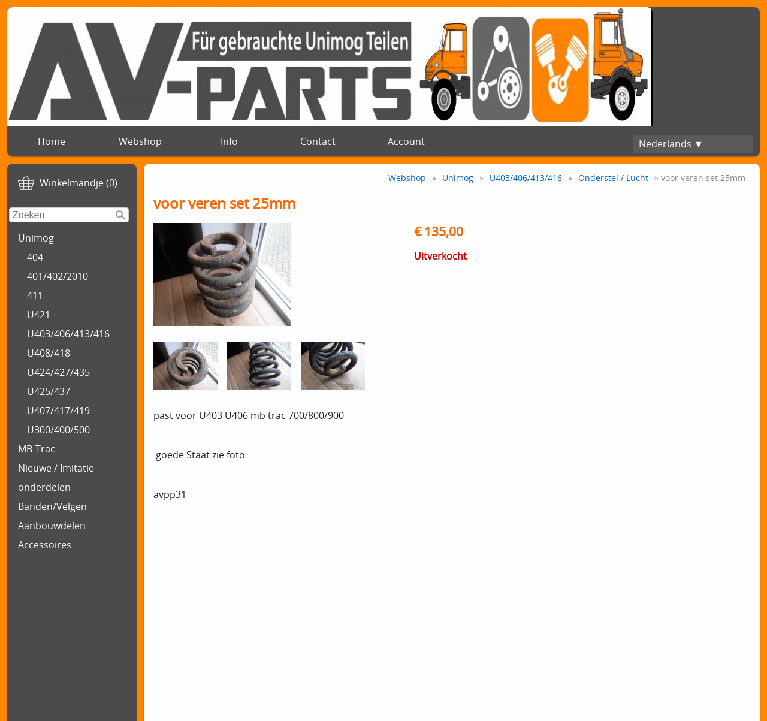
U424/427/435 (58, 372)
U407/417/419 (58, 410)
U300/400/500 (58, 429)
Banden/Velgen (52, 506)
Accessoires (44, 544)
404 (35, 257)
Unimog (36, 238)
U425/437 (48, 391)
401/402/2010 (57, 276)
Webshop (140, 141)
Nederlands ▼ (671, 143)
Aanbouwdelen (52, 525)
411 (35, 295)
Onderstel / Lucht (613, 177)
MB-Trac (36, 448)
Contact (318, 141)
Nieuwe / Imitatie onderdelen (56, 477)
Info (229, 141)
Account (406, 141)
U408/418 (48, 353)
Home (51, 141)
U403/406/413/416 (68, 333)
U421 (38, 314)
